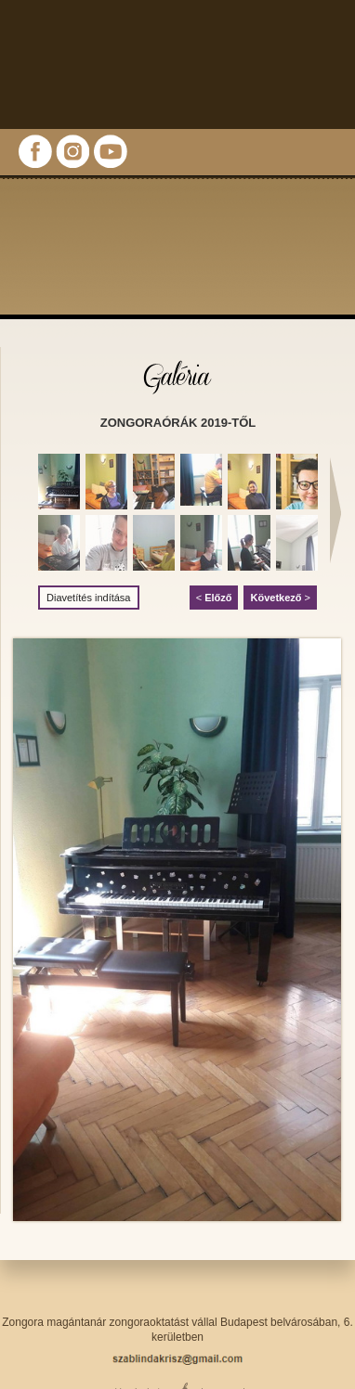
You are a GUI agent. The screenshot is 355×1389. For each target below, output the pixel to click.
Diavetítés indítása (88, 597)
